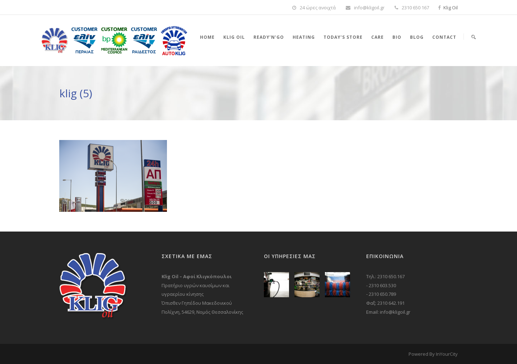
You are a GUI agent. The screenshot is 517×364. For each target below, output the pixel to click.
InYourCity (447, 354)
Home (207, 37)
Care (377, 37)
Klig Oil (450, 7)
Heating (304, 37)
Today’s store (343, 37)
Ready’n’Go (268, 37)
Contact (444, 37)
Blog (417, 37)
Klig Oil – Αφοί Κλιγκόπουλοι (197, 276)
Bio (396, 37)
